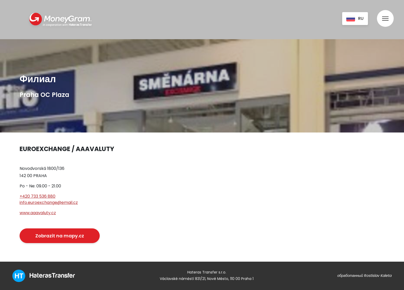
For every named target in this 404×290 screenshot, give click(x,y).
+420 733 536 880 (37, 196)
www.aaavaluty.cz (38, 213)
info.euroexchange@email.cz (49, 202)
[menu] (385, 13)
